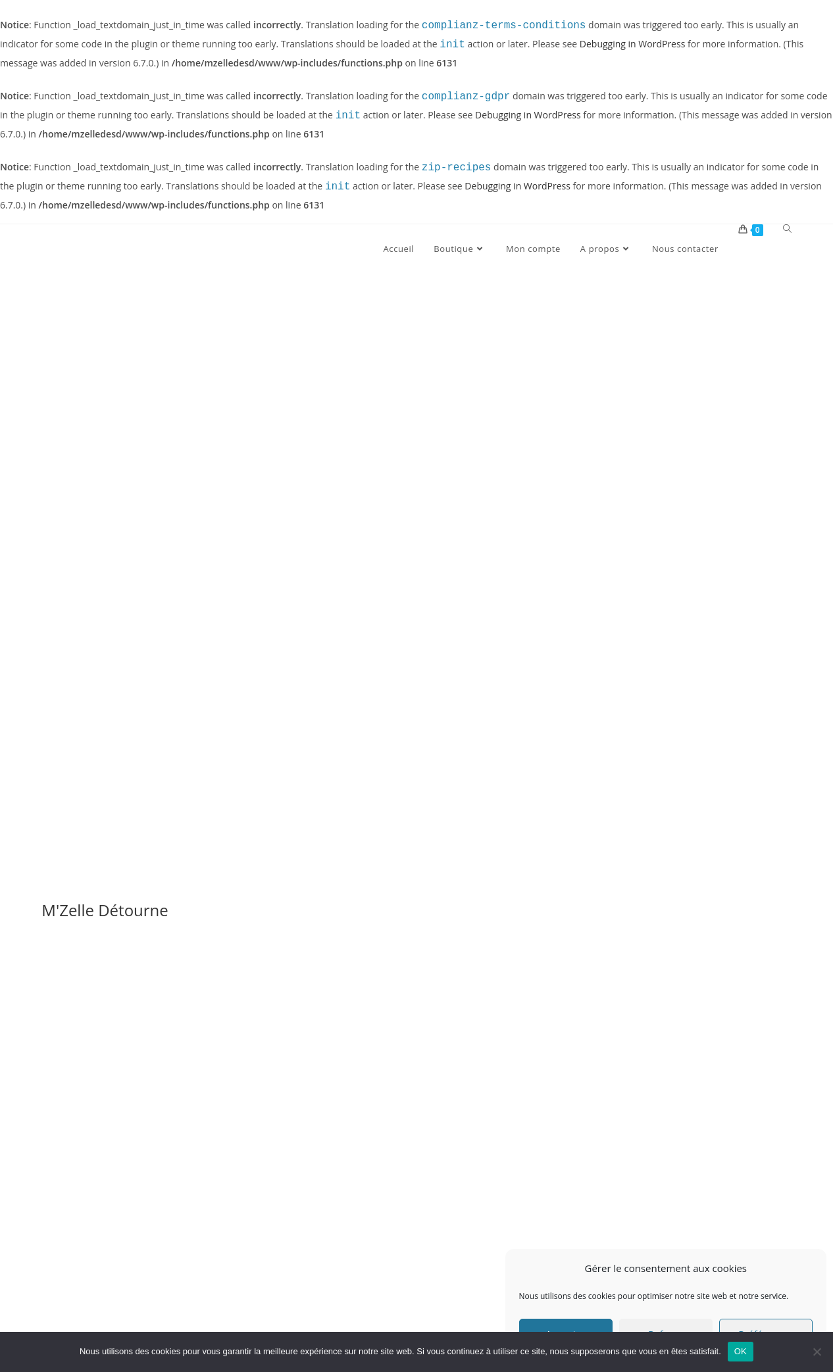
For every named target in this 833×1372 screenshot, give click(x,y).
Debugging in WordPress (632, 45)
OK (740, 1351)
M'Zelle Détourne (104, 910)
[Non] (816, 1351)
